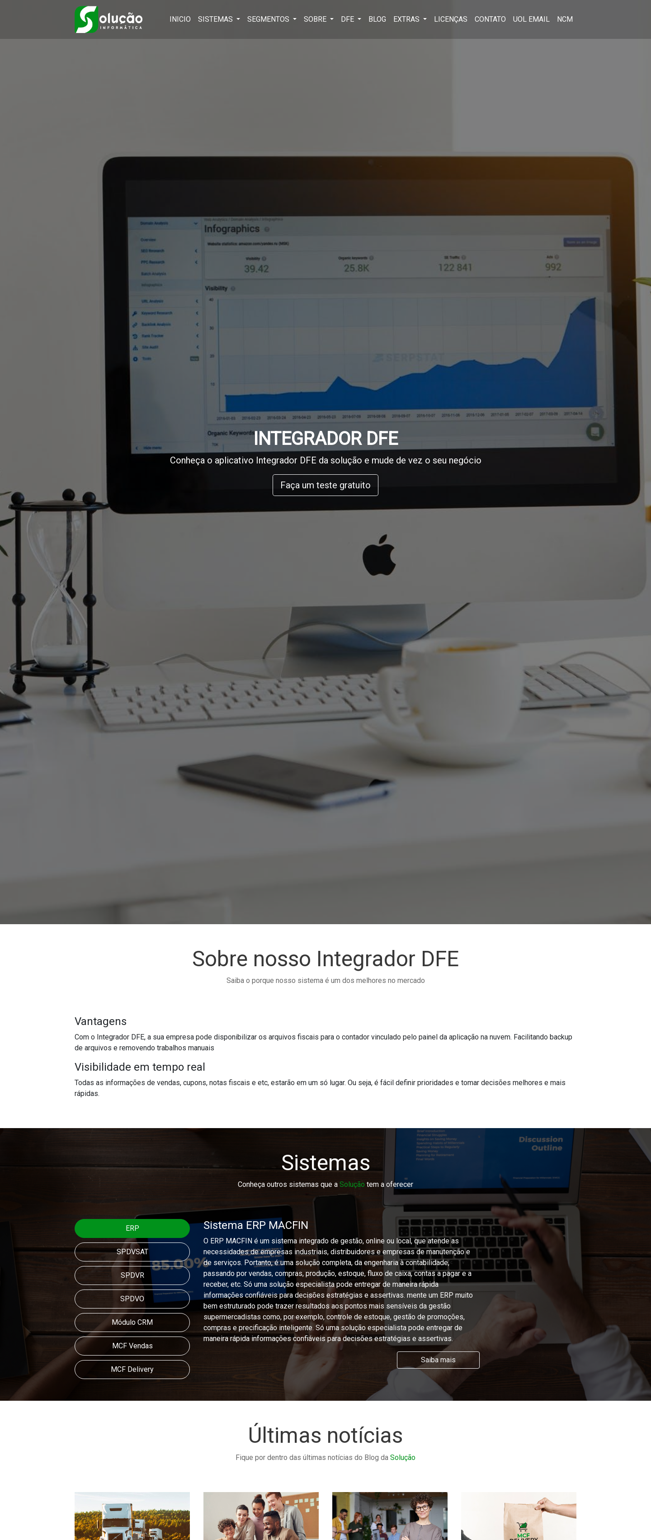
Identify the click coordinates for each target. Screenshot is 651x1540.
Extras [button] (407, 19)
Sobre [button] (316, 19)
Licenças (450, 19)
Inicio (180, 19)
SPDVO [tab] (132, 1298)
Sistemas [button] (216, 19)
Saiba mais (438, 1360)
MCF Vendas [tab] (132, 1346)
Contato (490, 19)
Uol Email (531, 19)
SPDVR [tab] (132, 1275)
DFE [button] (348, 19)
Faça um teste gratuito (325, 485)
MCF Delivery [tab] (132, 1369)
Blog (377, 19)
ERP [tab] (132, 1228)
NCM (565, 19)
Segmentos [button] (269, 19)
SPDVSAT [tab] (132, 1251)
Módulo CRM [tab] (132, 1322)
